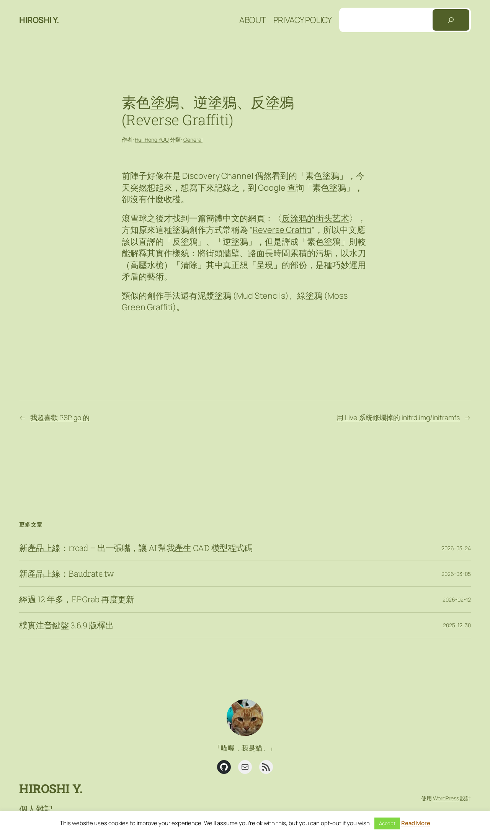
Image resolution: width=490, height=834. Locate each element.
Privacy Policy (302, 20)
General (193, 139)
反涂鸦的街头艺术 (315, 218)
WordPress (446, 798)
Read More (415, 823)
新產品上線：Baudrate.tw (66, 574)
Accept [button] (387, 823)
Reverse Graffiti (282, 229)
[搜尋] (451, 20)
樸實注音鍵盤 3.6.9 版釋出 (66, 625)
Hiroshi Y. (39, 20)
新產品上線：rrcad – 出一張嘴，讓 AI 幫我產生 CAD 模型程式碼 (135, 548)
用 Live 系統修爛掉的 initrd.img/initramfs (398, 417)
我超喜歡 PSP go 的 (60, 417)
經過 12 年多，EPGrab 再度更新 (76, 599)
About (252, 20)
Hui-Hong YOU (152, 139)
